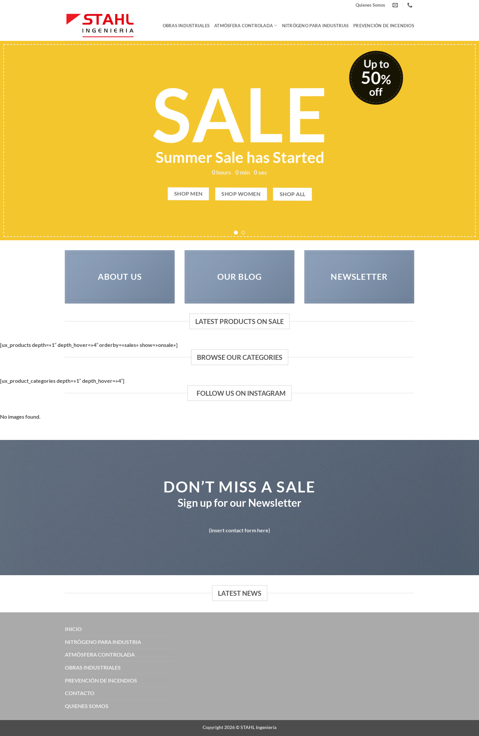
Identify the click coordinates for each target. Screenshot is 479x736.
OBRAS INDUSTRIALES (93, 667)
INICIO (73, 629)
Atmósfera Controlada (245, 25)
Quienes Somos (370, 5)
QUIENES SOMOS (86, 706)
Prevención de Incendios (383, 25)
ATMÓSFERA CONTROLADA (100, 654)
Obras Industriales (186, 25)
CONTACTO (79, 693)
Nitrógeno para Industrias (315, 25)
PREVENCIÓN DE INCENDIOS (101, 680)
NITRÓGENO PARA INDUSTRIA (103, 642)
